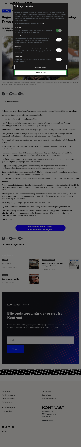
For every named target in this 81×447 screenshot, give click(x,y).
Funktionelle (18, 36)
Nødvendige (17, 27)
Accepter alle (40, 72)
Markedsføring (18, 56)
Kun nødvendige (40, 67)
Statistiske (17, 46)
